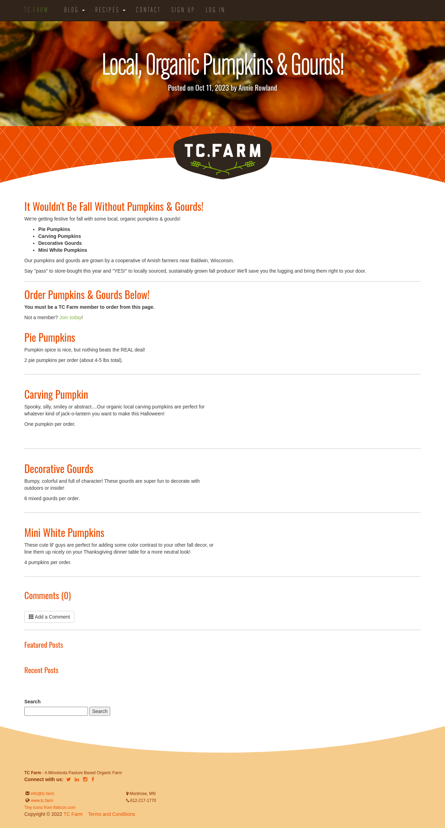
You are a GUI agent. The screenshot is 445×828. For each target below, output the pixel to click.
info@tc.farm (42, 793)
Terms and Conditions (111, 814)
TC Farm (73, 814)
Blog (74, 10)
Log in (216, 10)
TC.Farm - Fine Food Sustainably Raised (222, 156)
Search (32, 701)
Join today (70, 317)
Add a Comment (49, 617)
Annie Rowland (257, 87)
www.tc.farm (42, 800)
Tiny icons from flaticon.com (49, 807)
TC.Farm (36, 10)
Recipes (110, 10)
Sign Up (183, 10)
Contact (148, 10)
